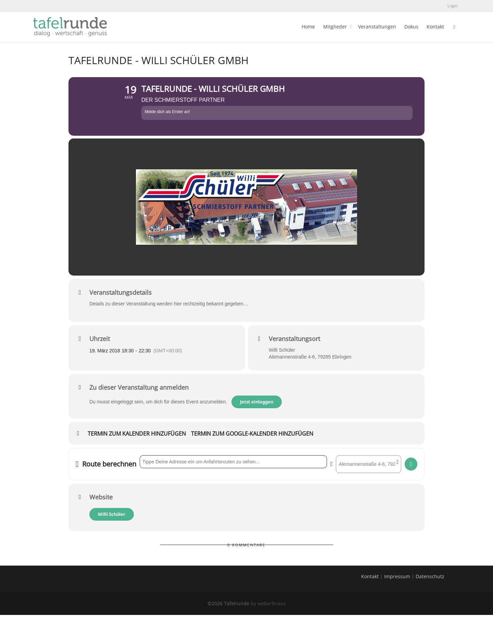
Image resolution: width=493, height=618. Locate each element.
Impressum (397, 579)
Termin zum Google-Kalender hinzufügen (252, 437)
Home (308, 26)
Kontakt (435, 26)
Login (452, 6)
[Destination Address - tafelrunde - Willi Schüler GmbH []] (368, 467)
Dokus (411, 26)
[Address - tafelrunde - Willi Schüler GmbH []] (233, 464)
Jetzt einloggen (257, 405)
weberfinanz (271, 606)
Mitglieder (335, 26)
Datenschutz (430, 579)
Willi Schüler (111, 517)
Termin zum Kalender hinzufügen (137, 437)
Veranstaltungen (377, 26)
